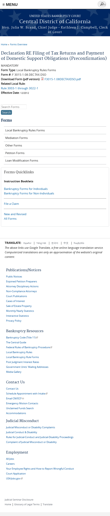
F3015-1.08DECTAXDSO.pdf (63, 79)
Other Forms (13, 145)
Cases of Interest (15, 301)
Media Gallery (13, 372)
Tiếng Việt (41, 243)
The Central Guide (16, 342)
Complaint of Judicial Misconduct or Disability (31, 442)
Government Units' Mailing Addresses (27, 367)
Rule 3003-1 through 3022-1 (19, 88)
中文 (66, 243)
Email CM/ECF (15, 398)
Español (28, 243)
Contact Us (12, 388)
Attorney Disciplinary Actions (22, 286)
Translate (48, 504)
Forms (6, 120)
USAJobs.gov (14, 478)
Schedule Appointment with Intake (27, 393)
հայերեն (79, 242)
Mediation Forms (16, 138)
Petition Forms (14, 153)
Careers (10, 463)
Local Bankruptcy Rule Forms (22, 357)
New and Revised (15, 214)
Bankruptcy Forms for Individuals (26, 189)
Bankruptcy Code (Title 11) (22, 337)
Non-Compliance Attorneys (21, 291)
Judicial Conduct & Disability (21, 432)
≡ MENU (10, 4)
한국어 (54, 242)
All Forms (10, 218)
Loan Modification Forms (21, 160)
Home (4, 44)
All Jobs (10, 459)
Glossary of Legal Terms (27, 504)
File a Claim (11, 204)
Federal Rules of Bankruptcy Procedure (29, 347)
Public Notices (14, 276)
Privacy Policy (13, 320)
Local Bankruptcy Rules (19, 352)
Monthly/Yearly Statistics (20, 311)
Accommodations (16, 413)
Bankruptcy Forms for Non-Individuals (29, 193)
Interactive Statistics (17, 315)
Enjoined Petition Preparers (21, 281)
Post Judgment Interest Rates (22, 362)
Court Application (16, 473)
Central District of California (55, 22)
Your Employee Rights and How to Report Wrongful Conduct (40, 468)
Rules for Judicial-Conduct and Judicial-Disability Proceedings (39, 437)
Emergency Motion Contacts (22, 403)
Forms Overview (18, 44)
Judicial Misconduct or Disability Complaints (30, 427)
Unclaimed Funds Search (20, 408)
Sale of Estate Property (19, 306)
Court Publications (16, 296)
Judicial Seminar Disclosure (19, 499)
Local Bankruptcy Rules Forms (25, 130)
